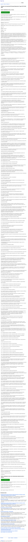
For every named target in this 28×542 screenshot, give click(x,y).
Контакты (1, 537)
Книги (9, 537)
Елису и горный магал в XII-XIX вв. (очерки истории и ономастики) (11, 527)
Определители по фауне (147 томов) (6, 507)
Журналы (12, 537)
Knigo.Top (2, 540)
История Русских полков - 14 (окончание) (7, 511)
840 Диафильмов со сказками (5, 516)
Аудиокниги (15, 537)
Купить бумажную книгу (5, 12)
